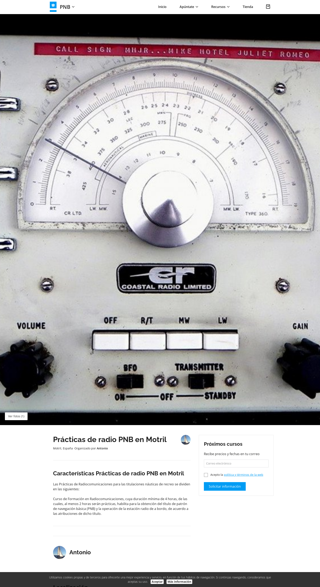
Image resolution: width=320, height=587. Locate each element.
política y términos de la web (243, 475)
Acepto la (233, 475)
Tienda (248, 6)
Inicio (162, 6)
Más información (179, 582)
